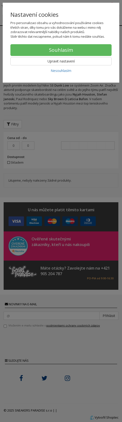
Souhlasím (61, 50)
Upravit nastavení (61, 61)
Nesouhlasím (61, 70)
